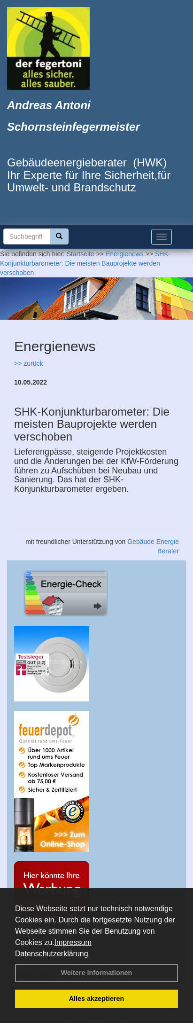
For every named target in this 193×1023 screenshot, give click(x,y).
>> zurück (28, 363)
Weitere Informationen (96, 972)
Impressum (73, 942)
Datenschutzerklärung (51, 954)
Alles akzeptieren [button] (96, 998)
